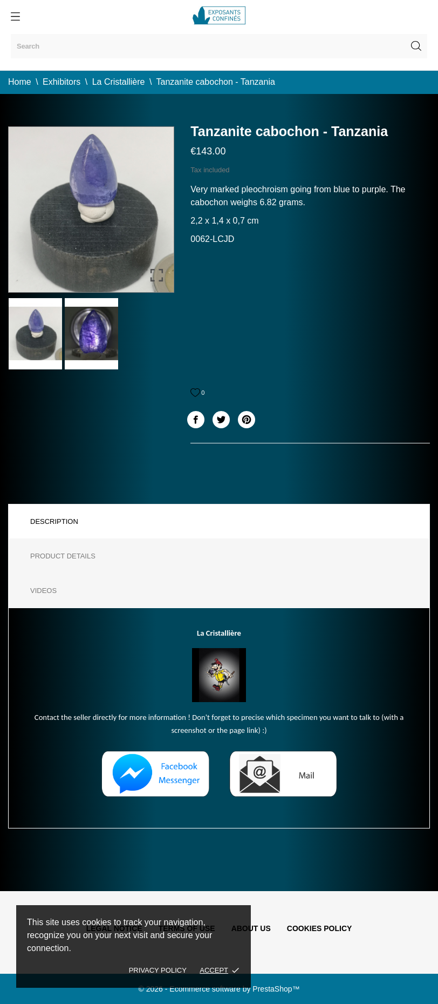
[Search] (219, 46)
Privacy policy (158, 970)
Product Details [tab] (62, 556)
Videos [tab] (43, 591)
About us (251, 928)
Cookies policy (319, 928)
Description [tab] (54, 521)
